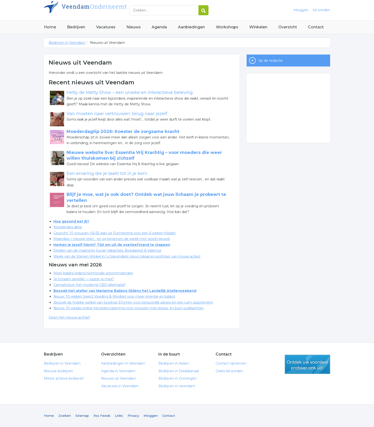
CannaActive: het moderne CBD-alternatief (89, 285)
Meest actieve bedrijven (64, 378)
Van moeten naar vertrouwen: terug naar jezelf (117, 113)
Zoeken (64, 415)
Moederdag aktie (67, 227)
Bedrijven (76, 27)
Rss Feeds (102, 415)
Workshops (227, 27)
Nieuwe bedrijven (58, 371)
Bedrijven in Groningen (177, 378)
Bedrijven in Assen (173, 363)
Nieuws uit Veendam (118, 378)
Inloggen (151, 415)
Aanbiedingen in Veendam (123, 363)
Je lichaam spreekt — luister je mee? (83, 279)
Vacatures (105, 27)
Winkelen (258, 27)
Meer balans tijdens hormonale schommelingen (93, 273)
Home (50, 27)
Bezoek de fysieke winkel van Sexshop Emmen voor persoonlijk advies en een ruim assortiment (133, 302)
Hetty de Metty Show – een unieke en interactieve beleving (130, 92)
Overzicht (287, 27)
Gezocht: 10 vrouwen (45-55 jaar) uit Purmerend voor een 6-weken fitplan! (114, 233)
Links (119, 415)
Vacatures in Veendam (120, 386)
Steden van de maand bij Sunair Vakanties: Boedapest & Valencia (107, 250)
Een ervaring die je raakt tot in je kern (107, 173)
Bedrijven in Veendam (103, 10)
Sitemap (82, 415)
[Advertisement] (288, 108)
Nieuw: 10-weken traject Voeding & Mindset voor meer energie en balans (114, 296)
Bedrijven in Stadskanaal (178, 371)
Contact (316, 27)
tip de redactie (271, 60)
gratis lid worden (307, 364)
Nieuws (133, 27)
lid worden (321, 10)
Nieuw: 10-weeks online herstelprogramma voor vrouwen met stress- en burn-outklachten (128, 308)
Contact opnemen (231, 363)
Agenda (159, 27)
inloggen (301, 10)
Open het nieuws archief (69, 317)
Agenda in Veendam (118, 371)
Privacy (133, 415)
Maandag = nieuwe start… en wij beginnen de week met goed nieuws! (111, 239)
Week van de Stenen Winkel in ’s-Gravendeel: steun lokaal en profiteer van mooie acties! (126, 256)
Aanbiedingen (191, 27)
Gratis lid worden (229, 371)
